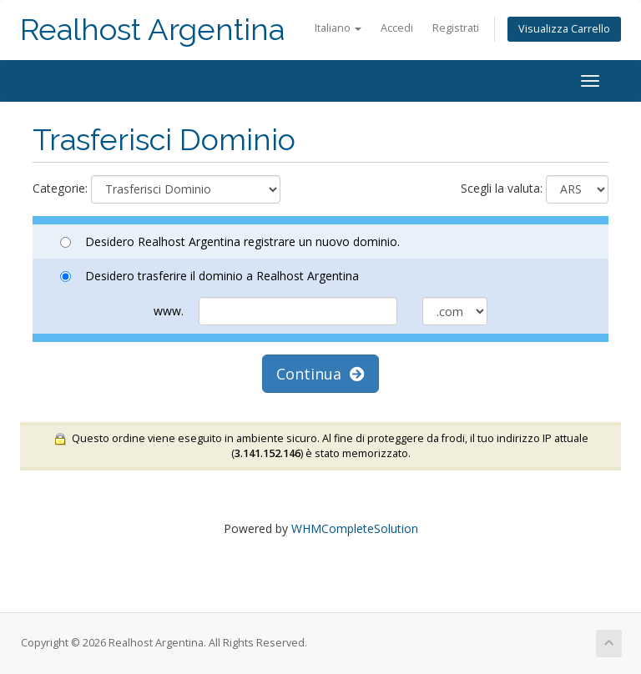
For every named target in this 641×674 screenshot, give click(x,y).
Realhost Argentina (152, 30)
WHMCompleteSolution (354, 528)
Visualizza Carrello (564, 29)
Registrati (455, 28)
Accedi (397, 28)
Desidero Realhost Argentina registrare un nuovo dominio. (230, 241)
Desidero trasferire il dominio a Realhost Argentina (209, 276)
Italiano (338, 28)
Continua (320, 374)
